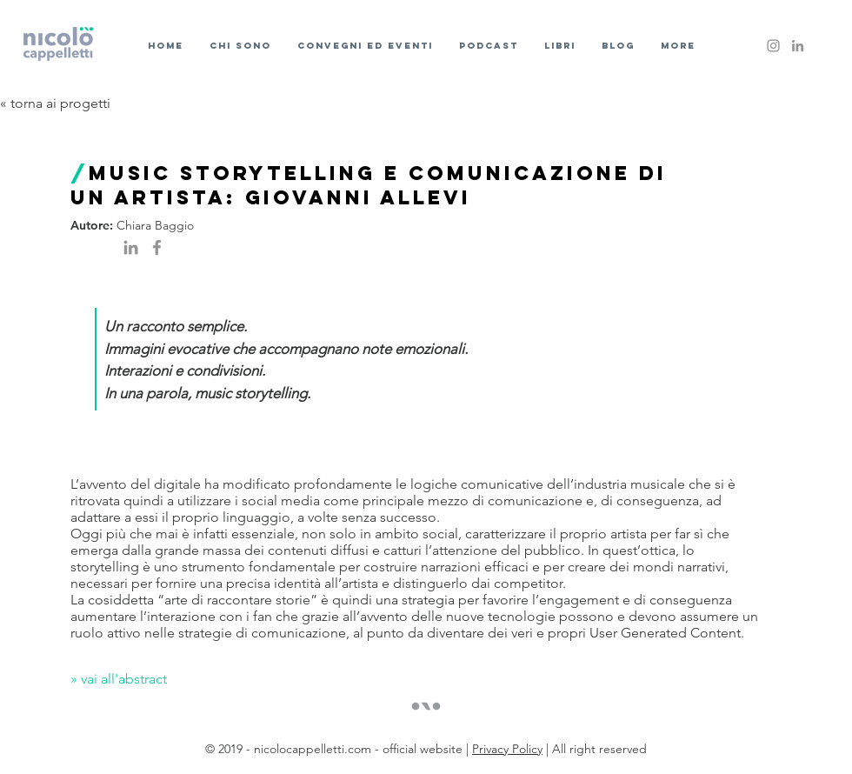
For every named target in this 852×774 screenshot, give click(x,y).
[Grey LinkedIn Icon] (797, 45)
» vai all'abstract (120, 679)
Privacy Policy (507, 749)
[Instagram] (773, 45)
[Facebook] (157, 247)
